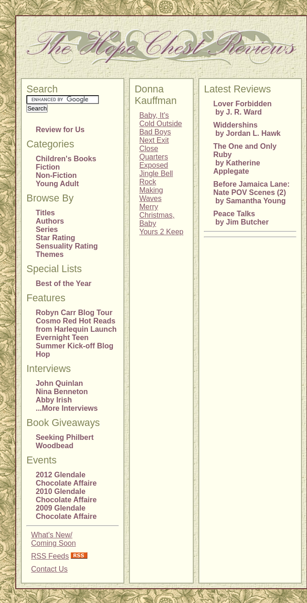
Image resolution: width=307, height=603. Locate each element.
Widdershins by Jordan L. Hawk (247, 129)
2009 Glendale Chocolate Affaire (66, 512)
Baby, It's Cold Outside (160, 119)
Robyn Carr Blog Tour (74, 313)
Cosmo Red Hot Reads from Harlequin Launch (76, 325)
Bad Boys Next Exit (155, 136)
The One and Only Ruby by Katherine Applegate (244, 158)
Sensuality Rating (67, 246)
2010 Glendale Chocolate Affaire (66, 495)
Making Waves (151, 194)
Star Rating (55, 238)
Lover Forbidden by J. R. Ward (242, 108)
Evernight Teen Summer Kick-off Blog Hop (74, 346)
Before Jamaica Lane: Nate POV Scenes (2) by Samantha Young (251, 192)
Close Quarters (153, 153)
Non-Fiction (56, 175)
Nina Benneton (62, 392)
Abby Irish (54, 400)
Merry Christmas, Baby (156, 215)
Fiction (48, 167)
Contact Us (49, 569)
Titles (45, 213)
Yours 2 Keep (161, 232)
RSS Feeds (50, 556)
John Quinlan (59, 383)
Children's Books (66, 159)
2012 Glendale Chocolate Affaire (66, 479)
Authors (50, 221)
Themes (49, 254)
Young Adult (57, 184)
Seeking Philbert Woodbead (64, 441)
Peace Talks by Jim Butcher (241, 218)
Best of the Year (64, 283)
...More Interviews (67, 408)
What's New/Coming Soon (53, 539)
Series (47, 229)
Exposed (153, 165)
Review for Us (60, 130)
